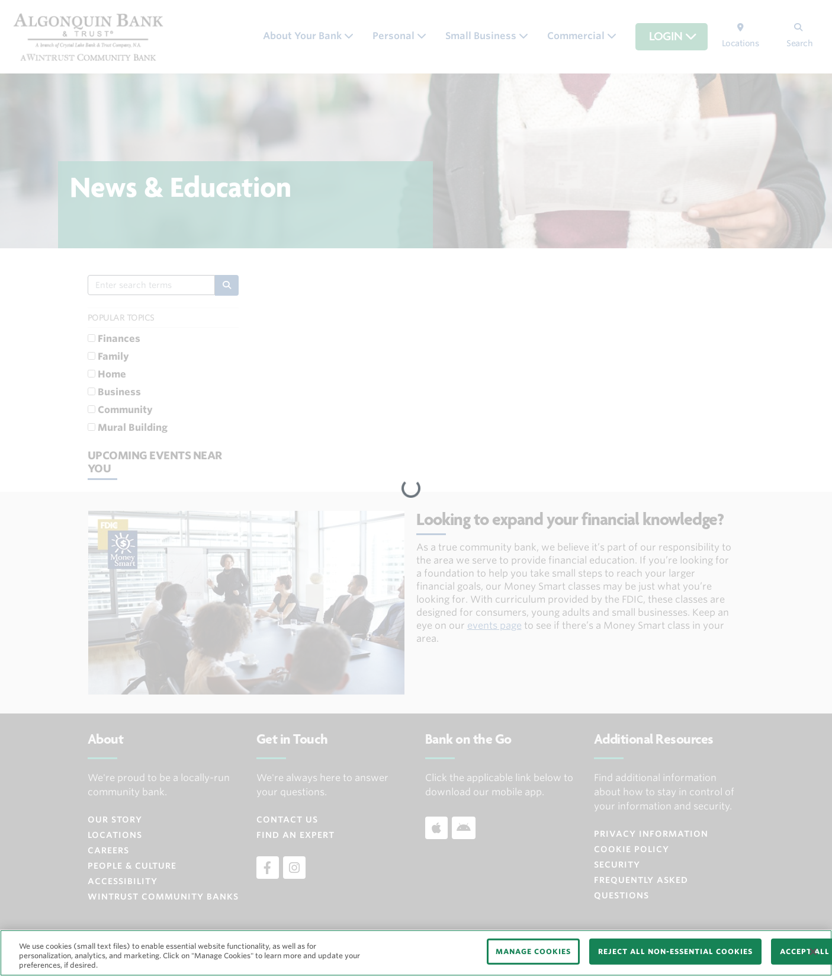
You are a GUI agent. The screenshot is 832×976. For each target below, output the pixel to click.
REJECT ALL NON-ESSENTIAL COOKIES (675, 951)
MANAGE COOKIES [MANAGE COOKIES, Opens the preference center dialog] (533, 951)
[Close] (813, 952)
